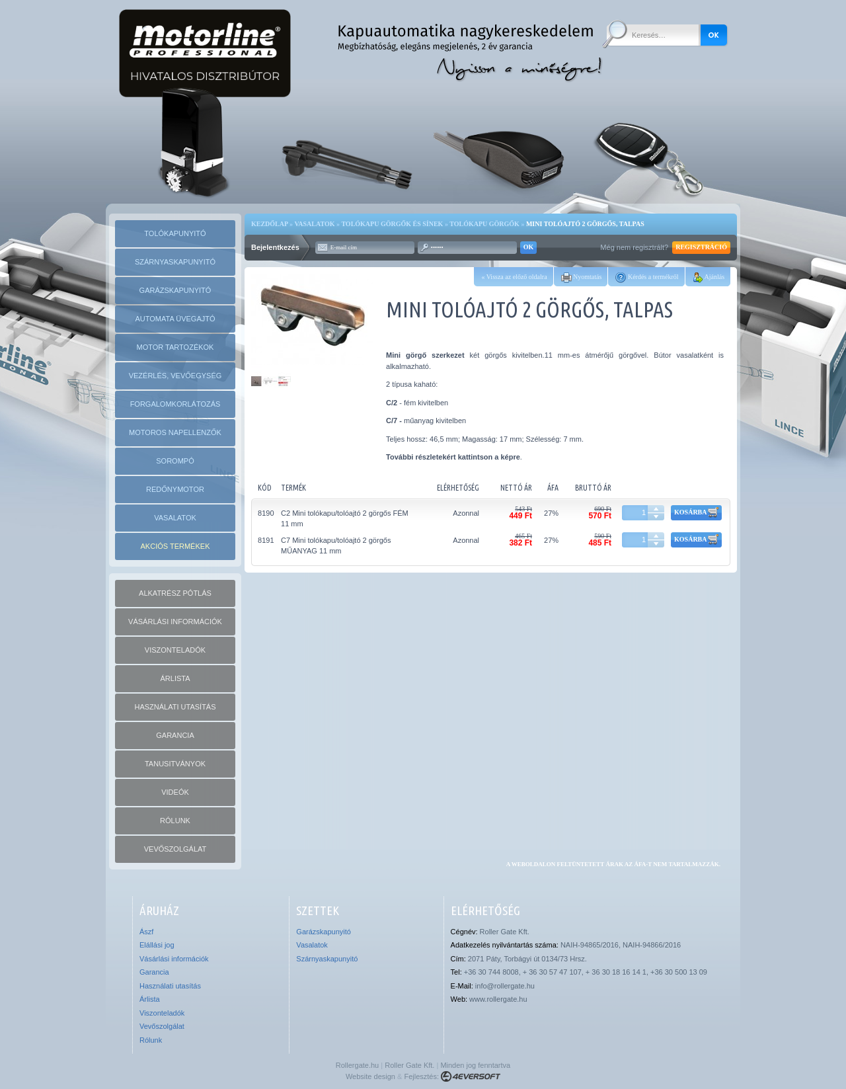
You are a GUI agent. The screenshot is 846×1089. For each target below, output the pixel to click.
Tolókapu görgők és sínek (392, 223)
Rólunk (150, 1040)
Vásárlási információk (174, 959)
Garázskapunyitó (323, 932)
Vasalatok (314, 223)
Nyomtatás (581, 276)
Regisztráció (701, 247)
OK (528, 247)
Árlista (149, 999)
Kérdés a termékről (646, 276)
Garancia (154, 972)
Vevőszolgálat (161, 1026)
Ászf (146, 932)
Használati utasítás (170, 986)
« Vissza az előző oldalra (514, 276)
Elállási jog (156, 945)
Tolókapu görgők (484, 223)
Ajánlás (709, 276)
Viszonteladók (161, 1013)
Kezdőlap (269, 223)
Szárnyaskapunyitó (327, 959)
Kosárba (696, 512)
